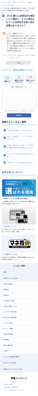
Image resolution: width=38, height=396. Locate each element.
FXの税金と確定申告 (10, 387)
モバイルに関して (8, 323)
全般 (4, 272)
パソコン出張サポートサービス (14, 390)
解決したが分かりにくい (19, 81)
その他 (5, 351)
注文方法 (6, 295)
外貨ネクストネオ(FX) (19, 2)
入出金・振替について (10, 306)
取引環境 (6, 339)
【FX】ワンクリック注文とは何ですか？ (20, 162)
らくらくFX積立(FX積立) (11, 357)
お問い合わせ (8, 384)
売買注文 (30, 2)
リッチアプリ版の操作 (10, 312)
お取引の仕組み (8, 284)
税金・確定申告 (8, 345)
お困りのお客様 (8, 334)
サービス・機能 (8, 328)
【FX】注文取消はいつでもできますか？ (20, 130)
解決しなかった (30, 81)
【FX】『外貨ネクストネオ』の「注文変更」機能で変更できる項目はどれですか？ (20, 146)
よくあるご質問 (6, 2)
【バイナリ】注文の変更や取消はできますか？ (20, 155)
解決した (7, 81)
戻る (19, 63)
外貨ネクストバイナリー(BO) (12, 369)
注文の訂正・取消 (8, 5)
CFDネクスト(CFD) (9, 363)
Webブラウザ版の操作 (10, 317)
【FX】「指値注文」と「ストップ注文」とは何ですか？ (20, 138)
